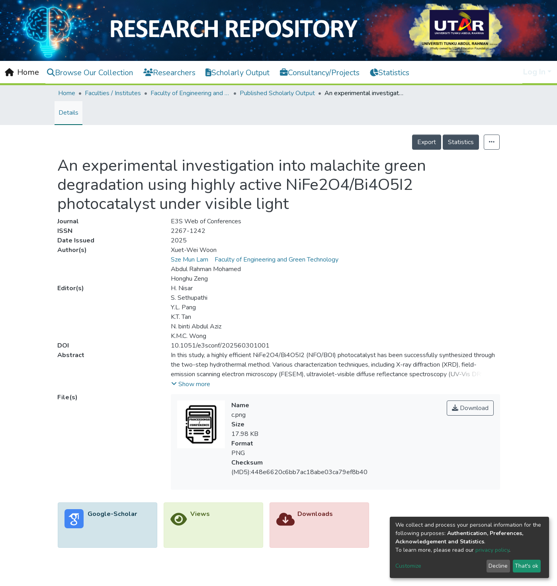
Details (68, 112)
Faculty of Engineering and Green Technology (190, 93)
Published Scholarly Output (277, 93)
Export (426, 142)
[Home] (22, 72)
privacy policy (492, 550)
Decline (498, 566)
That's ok (526, 566)
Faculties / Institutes (113, 93)
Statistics (461, 142)
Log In (534, 71)
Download (470, 408)
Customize (408, 566)
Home (66, 93)
